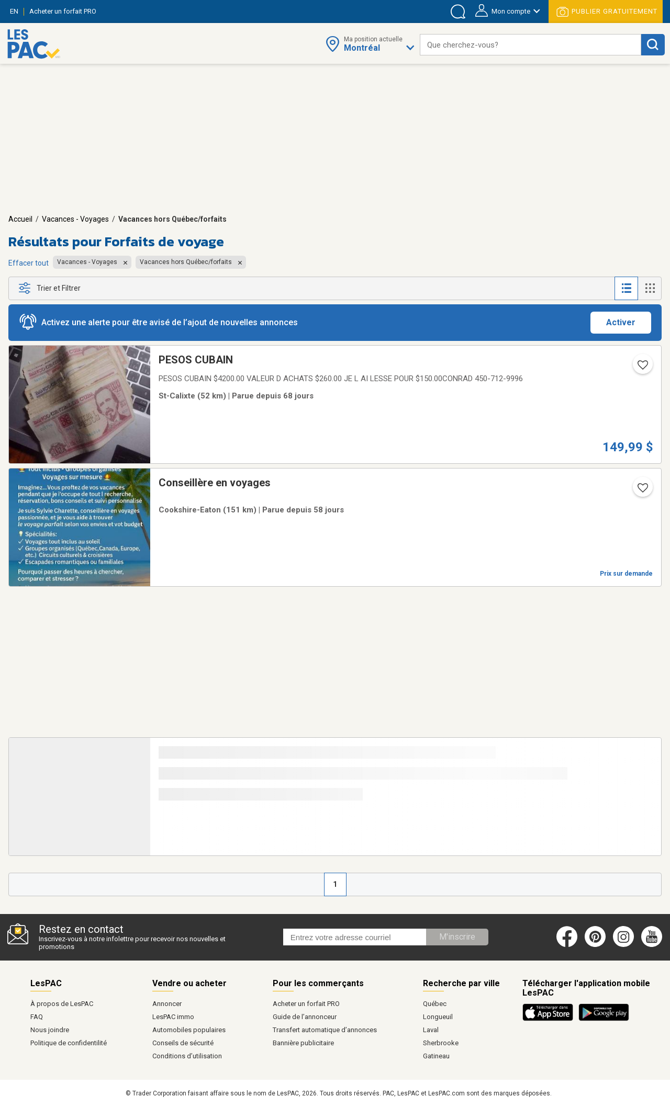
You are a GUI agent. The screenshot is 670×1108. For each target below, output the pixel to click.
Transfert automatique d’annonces (325, 1030)
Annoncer (167, 1004)
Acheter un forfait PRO (306, 1004)
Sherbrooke (441, 1043)
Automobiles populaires (189, 1030)
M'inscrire (457, 937)
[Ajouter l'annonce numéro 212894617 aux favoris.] (642, 491)
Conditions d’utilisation (187, 1056)
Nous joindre (49, 1030)
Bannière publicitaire (303, 1043)
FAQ (36, 1017)
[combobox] (530, 44)
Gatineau (436, 1056)
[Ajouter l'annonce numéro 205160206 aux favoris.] (642, 368)
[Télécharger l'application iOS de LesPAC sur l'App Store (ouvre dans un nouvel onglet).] (550, 1019)
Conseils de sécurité (183, 1043)
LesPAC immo (173, 1017)
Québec (434, 1004)
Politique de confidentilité (68, 1043)
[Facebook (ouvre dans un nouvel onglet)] (567, 945)
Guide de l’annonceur (305, 1017)
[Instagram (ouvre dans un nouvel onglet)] (623, 945)
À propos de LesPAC (61, 1004)
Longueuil (438, 1017)
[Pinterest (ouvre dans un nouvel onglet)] (595, 945)
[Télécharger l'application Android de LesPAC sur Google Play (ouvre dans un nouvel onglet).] (603, 1019)
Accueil (20, 219)
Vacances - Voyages (75, 219)
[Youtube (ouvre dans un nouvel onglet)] (653, 945)
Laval (431, 1030)
